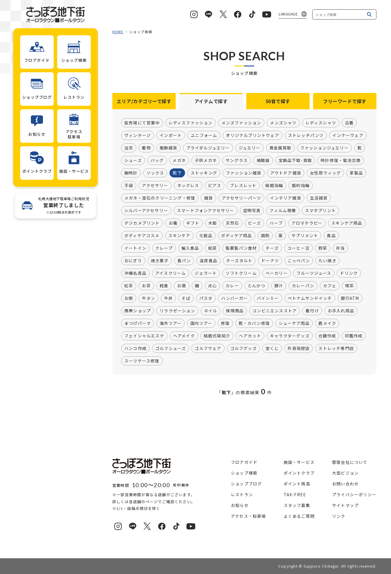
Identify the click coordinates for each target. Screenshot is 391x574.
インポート (171, 135)
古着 (349, 123)
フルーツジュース (313, 273)
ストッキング (204, 173)
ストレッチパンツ (306, 135)
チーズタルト (239, 261)
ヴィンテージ (137, 135)
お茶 (146, 286)
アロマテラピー (306, 223)
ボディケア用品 (236, 236)
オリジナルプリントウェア (252, 135)
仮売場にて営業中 (142, 123)
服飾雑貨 (168, 148)
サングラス (237, 160)
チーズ (272, 248)
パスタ (206, 298)
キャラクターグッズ (290, 336)
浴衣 (128, 148)
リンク (338, 516)
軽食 (164, 286)
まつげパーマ (137, 323)
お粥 (128, 298)
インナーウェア (347, 135)
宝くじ (272, 348)
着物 (146, 148)
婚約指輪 (301, 186)
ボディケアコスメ (142, 236)
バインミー (268, 298)
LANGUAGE (288, 13)
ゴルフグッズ (243, 348)
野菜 (322, 248)
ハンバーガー (234, 298)
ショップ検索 (244, 473)
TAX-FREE (295, 494)
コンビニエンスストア (274, 311)
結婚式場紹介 (217, 336)
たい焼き (327, 261)
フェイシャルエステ (144, 336)
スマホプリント (320, 211)
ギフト (193, 223)
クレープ (164, 248)
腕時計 (131, 173)
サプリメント (304, 236)
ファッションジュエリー (324, 148)
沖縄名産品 (135, 273)
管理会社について (350, 462)
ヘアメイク (184, 336)
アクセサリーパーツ (241, 198)
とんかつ (257, 286)
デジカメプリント (142, 223)
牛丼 (168, 298)
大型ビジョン (345, 473)
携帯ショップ (137, 311)
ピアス (214, 186)
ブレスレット (243, 186)
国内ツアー (201, 323)
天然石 (232, 223)
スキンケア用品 (346, 223)
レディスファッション (191, 123)
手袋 (128, 186)
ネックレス (188, 186)
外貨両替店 (298, 348)
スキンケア (179, 236)
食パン (184, 261)
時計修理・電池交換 (341, 160)
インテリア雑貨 (285, 198)
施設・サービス (299, 462)
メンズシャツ (283, 123)
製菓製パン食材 (241, 248)
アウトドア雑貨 (285, 173)
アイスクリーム (170, 273)
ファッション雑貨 (243, 173)
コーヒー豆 (298, 248)
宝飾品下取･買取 (295, 160)
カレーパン (303, 286)
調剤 (265, 236)
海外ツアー (170, 323)
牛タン (148, 298)
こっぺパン (299, 261)
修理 (225, 323)
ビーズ (254, 223)
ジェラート (206, 273)
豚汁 (278, 286)
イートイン (135, 248)
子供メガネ (206, 160)
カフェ (329, 286)
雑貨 (208, 198)
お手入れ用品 (341, 311)
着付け (312, 311)
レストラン (242, 494)
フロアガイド (244, 462)
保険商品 (235, 311)
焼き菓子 (160, 261)
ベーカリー (277, 273)
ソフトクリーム (241, 273)
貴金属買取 (280, 148)
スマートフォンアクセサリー (205, 211)
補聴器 (263, 160)
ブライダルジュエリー (208, 148)
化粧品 (206, 236)
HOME (117, 31)
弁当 (340, 248)
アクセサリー (155, 186)
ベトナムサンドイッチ (310, 298)
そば (185, 298)
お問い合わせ (345, 484)
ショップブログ (246, 484)
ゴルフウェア (208, 348)
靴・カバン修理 (254, 323)
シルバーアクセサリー (146, 211)
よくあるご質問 (299, 516)
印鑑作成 (354, 336)
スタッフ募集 (297, 505)
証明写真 (252, 211)
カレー (232, 286)
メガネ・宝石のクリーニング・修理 (159, 198)
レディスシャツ (321, 123)
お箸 (173, 223)
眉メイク (327, 323)
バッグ (157, 160)
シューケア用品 (294, 323)
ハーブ (276, 223)
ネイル (210, 311)
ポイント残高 (297, 484)
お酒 (181, 286)
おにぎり (133, 261)
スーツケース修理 (142, 361)
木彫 (212, 223)
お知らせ (240, 505)
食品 (331, 236)
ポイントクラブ (299, 473)
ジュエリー (250, 148)
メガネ (179, 160)
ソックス (155, 173)
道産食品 (208, 261)
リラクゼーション (177, 311)
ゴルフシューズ (170, 348)
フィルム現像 (282, 211)
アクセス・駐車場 (248, 516)
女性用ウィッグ (325, 173)
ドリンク (349, 273)
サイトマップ (345, 505)
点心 (212, 286)
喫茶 (349, 286)
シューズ (133, 160)
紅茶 (128, 286)
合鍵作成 (327, 336)
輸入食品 (190, 248)
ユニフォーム (204, 135)
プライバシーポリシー (354, 494)
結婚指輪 (274, 186)
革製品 (356, 173)
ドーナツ (270, 261)
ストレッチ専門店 (336, 348)
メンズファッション (241, 123)
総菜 (212, 248)
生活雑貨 (319, 198)
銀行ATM (350, 298)
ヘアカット (250, 336)
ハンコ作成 (135, 348)
